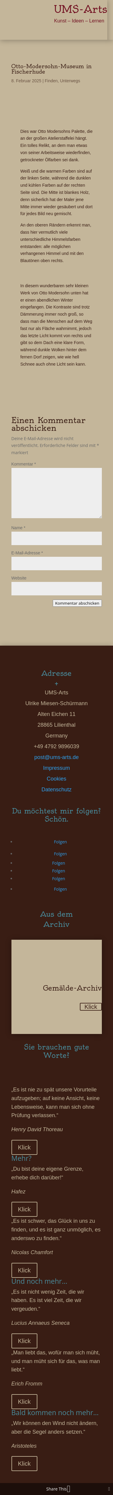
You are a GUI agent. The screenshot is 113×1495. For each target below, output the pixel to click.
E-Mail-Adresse (27, 552)
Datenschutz (56, 790)
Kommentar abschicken (77, 603)
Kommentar (23, 464)
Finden (51, 80)
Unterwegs (70, 80)
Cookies (56, 779)
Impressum (56, 768)
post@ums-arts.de (56, 757)
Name (18, 527)
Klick (90, 1006)
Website (19, 578)
